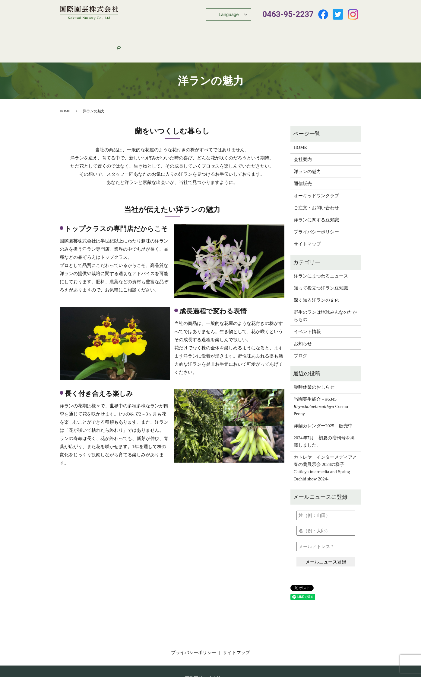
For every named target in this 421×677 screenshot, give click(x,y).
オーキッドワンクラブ (268, 30)
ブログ (300, 332)
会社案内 (96, 30)
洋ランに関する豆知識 (316, 196)
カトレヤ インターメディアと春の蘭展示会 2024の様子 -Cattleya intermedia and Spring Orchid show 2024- (325, 445)
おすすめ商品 (177, 30)
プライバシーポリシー (316, 209)
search (347, 30)
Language (229, 14)
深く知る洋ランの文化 (316, 277)
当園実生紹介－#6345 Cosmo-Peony (322, 383)
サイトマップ (307, 221)
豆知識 (234, 30)
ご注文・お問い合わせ (317, 30)
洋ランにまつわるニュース (321, 253)
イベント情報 (209, 30)
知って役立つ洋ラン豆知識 (321, 265)
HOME (76, 30)
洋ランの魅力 (123, 30)
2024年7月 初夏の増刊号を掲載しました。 (324, 418)
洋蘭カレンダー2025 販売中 (323, 402)
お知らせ (303, 320)
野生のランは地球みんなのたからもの (325, 293)
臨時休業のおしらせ (314, 364)
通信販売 (150, 30)
